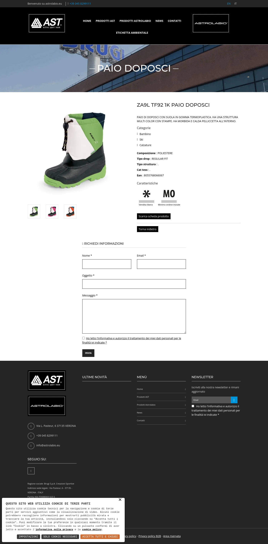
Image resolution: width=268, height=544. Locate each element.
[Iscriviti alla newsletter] (234, 400)
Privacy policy (127, 536)
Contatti (174, 21)
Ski (141, 139)
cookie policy (91, 529)
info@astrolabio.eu (48, 445)
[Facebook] (31, 470)
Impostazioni (28, 536)
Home (87, 21)
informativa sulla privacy (54, 529)
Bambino (145, 134)
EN (229, 3)
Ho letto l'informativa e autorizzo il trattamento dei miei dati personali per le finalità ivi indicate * (216, 410)
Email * (141, 255)
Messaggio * (90, 295)
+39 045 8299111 (80, 3)
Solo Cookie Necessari (60, 536)
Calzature (145, 145)
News (159, 21)
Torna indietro (148, 229)
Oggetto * (88, 275)
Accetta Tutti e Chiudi (100, 536)
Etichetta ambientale (132, 32)
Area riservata (172, 536)
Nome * (87, 255)
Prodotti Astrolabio (135, 21)
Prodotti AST (105, 21)
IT (235, 3)
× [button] (120, 500)
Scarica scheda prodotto (154, 216)
